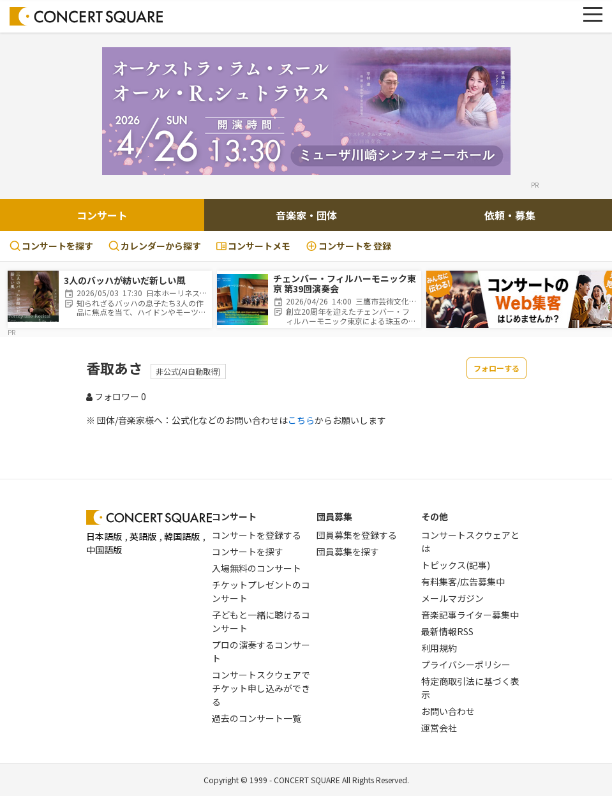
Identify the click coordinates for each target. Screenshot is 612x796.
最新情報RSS (447, 631)
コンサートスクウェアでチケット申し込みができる (261, 688)
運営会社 (439, 727)
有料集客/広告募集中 (463, 581)
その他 (434, 516)
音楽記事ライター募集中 (470, 614)
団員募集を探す (348, 551)
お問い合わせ (448, 711)
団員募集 (334, 516)
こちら (301, 420)
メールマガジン (452, 598)
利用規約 (439, 648)
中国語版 (104, 549)
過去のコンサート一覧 (256, 718)
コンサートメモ (253, 245)
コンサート (102, 215)
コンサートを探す (51, 245)
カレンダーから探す (154, 245)
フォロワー (116, 396)
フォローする (496, 368)
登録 (348, 246)
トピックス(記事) (455, 565)
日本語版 (104, 536)
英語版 (143, 536)
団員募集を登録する (357, 535)
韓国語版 (182, 536)
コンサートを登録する (256, 535)
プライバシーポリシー (466, 664)
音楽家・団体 (306, 215)
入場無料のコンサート (256, 568)
